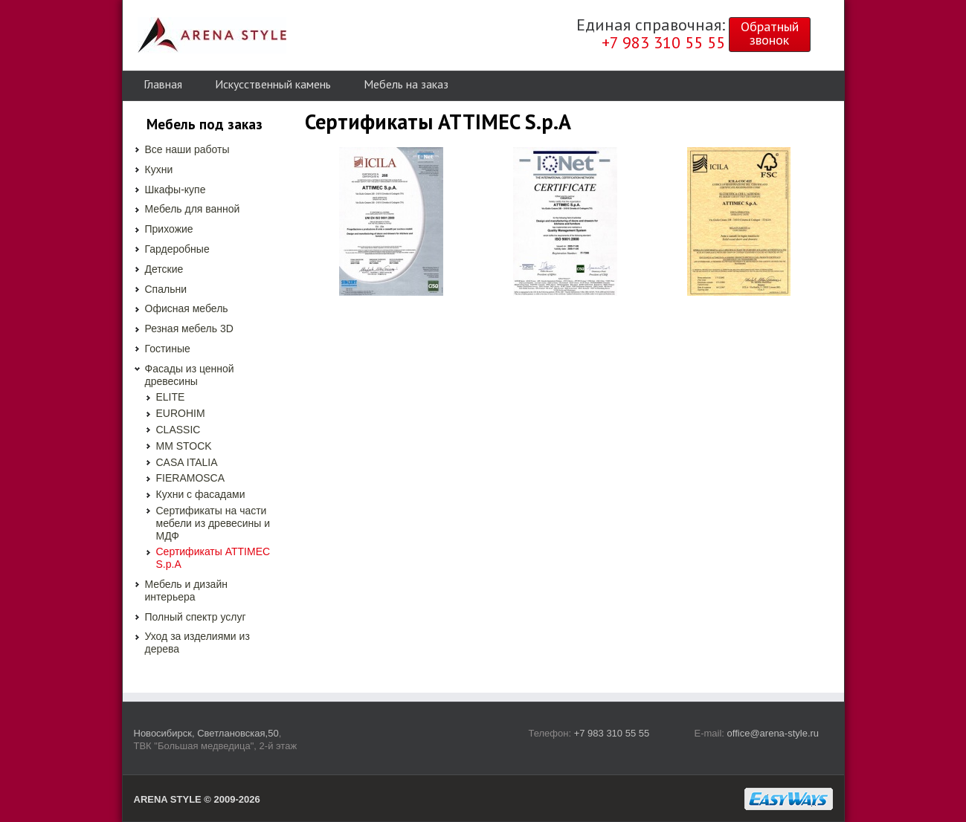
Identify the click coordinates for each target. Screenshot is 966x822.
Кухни (159, 169)
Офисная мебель (186, 308)
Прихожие (169, 229)
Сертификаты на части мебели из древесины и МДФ (213, 523)
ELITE (170, 397)
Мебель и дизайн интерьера (186, 590)
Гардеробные (177, 249)
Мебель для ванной (192, 209)
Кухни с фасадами (200, 494)
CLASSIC (178, 430)
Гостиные (167, 349)
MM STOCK (184, 446)
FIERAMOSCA (190, 478)
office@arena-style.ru (773, 733)
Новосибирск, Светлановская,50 (206, 733)
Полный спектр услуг (195, 617)
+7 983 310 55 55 (612, 733)
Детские (164, 269)
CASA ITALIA (187, 462)
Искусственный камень (273, 84)
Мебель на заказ (406, 84)
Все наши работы (187, 149)
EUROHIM (180, 413)
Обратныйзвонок (770, 33)
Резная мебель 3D (189, 328)
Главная (163, 84)
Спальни (166, 289)
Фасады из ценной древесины (189, 375)
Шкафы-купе (175, 189)
